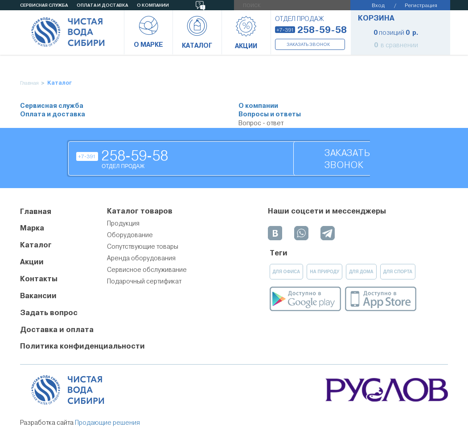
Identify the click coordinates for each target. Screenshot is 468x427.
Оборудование (130, 235)
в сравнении (396, 45)
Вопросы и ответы (269, 114)
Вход (378, 5)
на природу (324, 271)
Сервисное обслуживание (147, 270)
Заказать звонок (308, 44)
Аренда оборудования (141, 258)
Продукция (123, 223)
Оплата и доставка (52, 114)
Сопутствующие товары (142, 246)
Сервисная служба (51, 106)
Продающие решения (107, 423)
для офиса (286, 271)
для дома (361, 271)
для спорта (398, 271)
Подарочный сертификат (144, 281)
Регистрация (421, 5)
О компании (258, 106)
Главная (29, 83)
